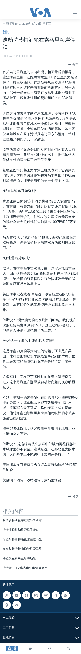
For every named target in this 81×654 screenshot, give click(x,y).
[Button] (73, 64)
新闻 (6, 32)
